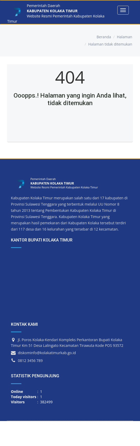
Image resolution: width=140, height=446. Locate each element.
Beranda (103, 36)
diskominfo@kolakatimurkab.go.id (47, 352)
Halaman (124, 36)
